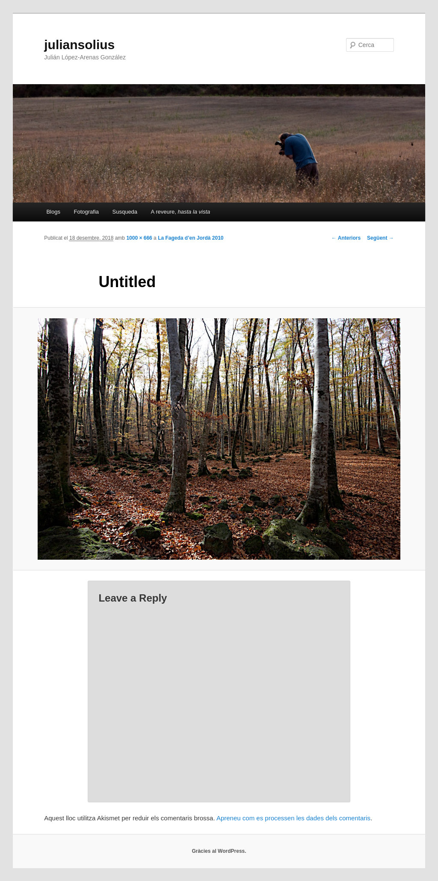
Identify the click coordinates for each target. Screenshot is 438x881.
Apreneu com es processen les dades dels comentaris (293, 818)
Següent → (380, 238)
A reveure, (180, 212)
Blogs (53, 212)
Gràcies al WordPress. (219, 851)
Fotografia (86, 212)
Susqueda (125, 212)
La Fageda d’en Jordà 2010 (190, 238)
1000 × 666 (139, 238)
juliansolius (79, 45)
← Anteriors (346, 238)
